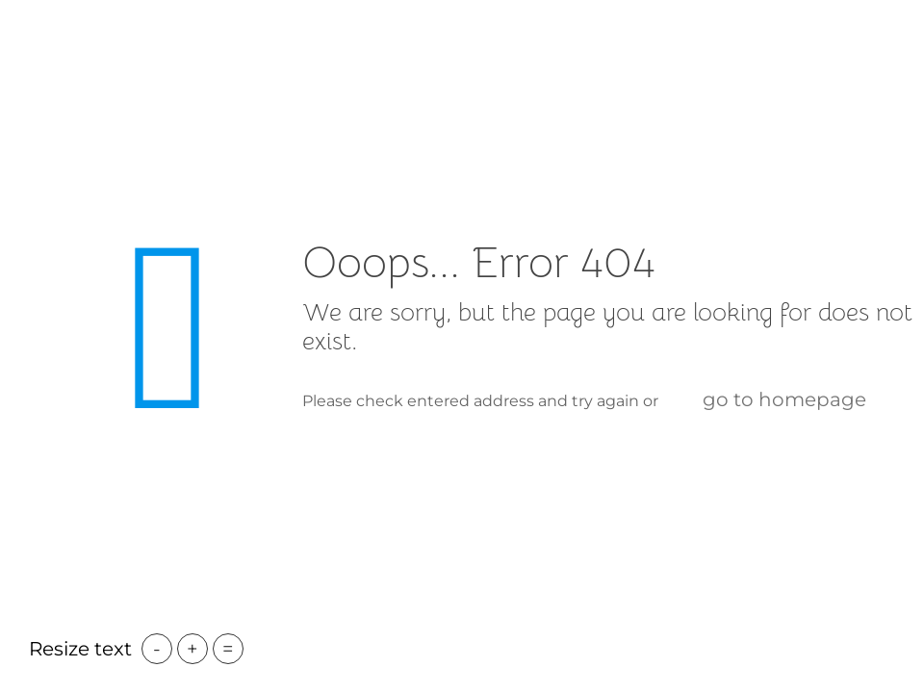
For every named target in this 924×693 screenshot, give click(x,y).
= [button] (228, 648)
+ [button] (192, 648)
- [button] (157, 648)
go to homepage (784, 399)
